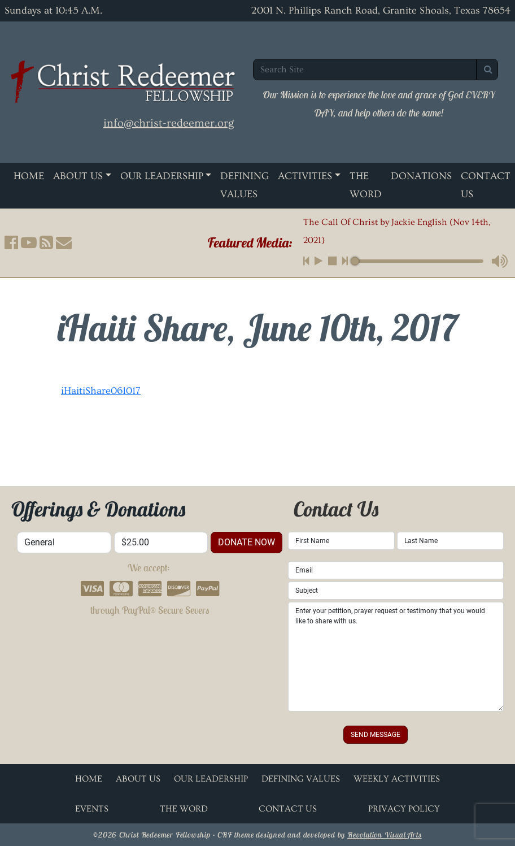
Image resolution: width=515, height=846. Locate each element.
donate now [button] (246, 542)
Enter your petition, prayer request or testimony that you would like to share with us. (396, 656)
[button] (11, 242)
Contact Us (485, 185)
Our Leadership (161, 176)
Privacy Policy (404, 809)
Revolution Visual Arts (384, 835)
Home (29, 176)
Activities (305, 176)
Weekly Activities (396, 779)
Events (91, 809)
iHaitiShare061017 (101, 391)
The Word (366, 185)
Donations (421, 176)
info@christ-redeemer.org (168, 123)
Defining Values (244, 185)
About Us (78, 176)
